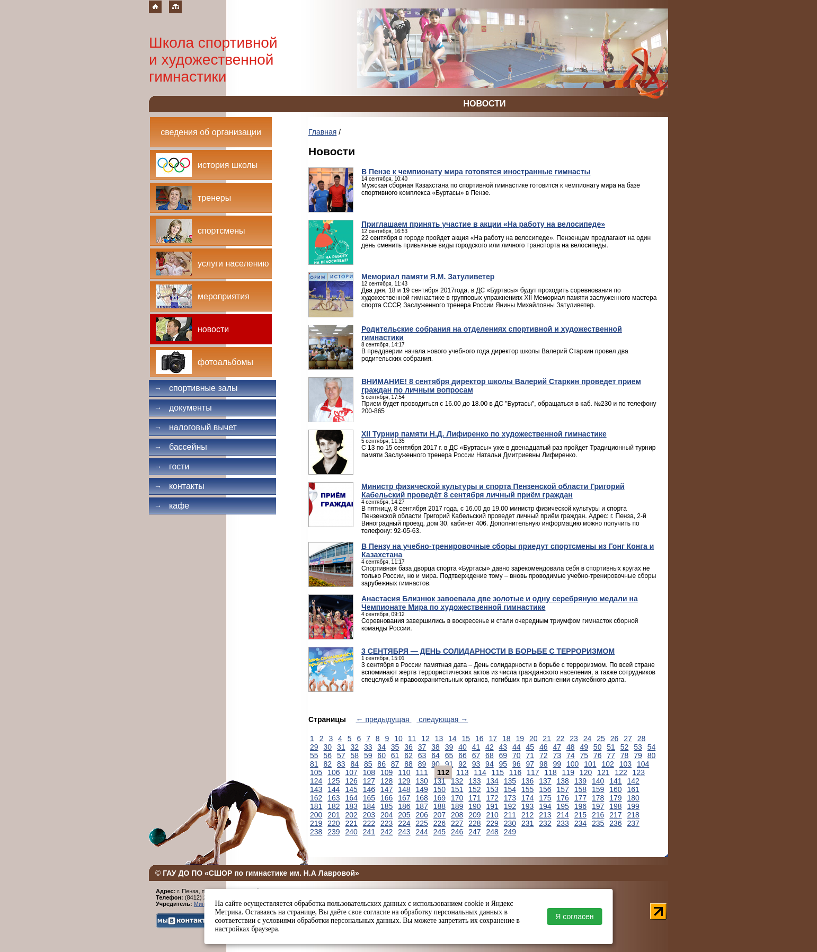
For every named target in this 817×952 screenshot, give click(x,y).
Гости (172, 466)
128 (386, 781)
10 (398, 738)
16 (479, 738)
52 (624, 747)
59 (368, 755)
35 (395, 747)
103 (625, 764)
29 (314, 747)
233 (563, 823)
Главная (322, 132)
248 (492, 832)
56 (327, 755)
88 (408, 764)
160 (615, 789)
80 (651, 755)
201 (333, 815)
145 (351, 789)
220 (333, 823)
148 (404, 789)
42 (489, 747)
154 (510, 789)
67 (476, 755)
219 (316, 823)
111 (422, 772)
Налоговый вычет (195, 427)
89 (422, 764)
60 (381, 755)
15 (466, 738)
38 (435, 747)
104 (643, 764)
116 (515, 772)
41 (476, 747)
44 (516, 747)
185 (386, 806)
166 (386, 798)
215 (580, 815)
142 (633, 781)
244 (422, 832)
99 (557, 764)
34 (381, 747)
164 (351, 798)
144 (333, 789)
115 (498, 772)
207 (439, 815)
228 (474, 823)
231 (527, 823)
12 (425, 738)
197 (598, 806)
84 (354, 764)
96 (516, 764)
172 (492, 798)
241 (369, 832)
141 (615, 781)
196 (580, 806)
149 (422, 789)
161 (633, 789)
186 (404, 806)
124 (316, 781)
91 (449, 764)
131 (439, 781)
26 (614, 738)
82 (327, 764)
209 (474, 815)
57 (341, 755)
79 (638, 755)
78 (624, 755)
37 (422, 747)
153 (492, 789)
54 (651, 747)
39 (449, 747)
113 (462, 772)
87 (395, 764)
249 (510, 832)
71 (530, 755)
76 (597, 755)
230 (510, 823)
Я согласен (574, 916)
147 (386, 789)
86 (381, 764)
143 (316, 789)
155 (527, 789)
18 (506, 738)
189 (457, 806)
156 (545, 789)
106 (333, 772)
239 (333, 832)
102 (607, 764)
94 (489, 764)
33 (368, 747)
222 (369, 823)
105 (316, 772)
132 (457, 781)
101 (590, 764)
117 (533, 772)
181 (316, 806)
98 (543, 764)
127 (369, 781)
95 (503, 764)
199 (633, 806)
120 (586, 772)
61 (395, 755)
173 (510, 798)
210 (492, 815)
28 (641, 738)
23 (574, 738)
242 (386, 832)
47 (557, 747)
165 (369, 798)
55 (314, 755)
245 (439, 832)
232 (545, 823)
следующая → (442, 719)
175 (545, 798)
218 (633, 815)
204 (386, 815)
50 (597, 747)
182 (333, 806)
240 (351, 832)
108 (369, 772)
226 (439, 823)
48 (570, 747)
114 (480, 772)
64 (435, 755)
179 (615, 798)
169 (439, 798)
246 (457, 832)
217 (615, 815)
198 (615, 806)
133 (474, 781)
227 (457, 823)
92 (462, 764)
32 (354, 747)
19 (520, 738)
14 (452, 738)
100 (572, 764)
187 (422, 806)
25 (601, 738)
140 (598, 781)
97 (530, 764)
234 (580, 823)
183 (351, 806)
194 (545, 806)
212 (527, 815)
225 (422, 823)
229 (492, 823)
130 (422, 781)
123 (639, 772)
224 (404, 823)
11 (412, 738)
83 (341, 764)
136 (527, 781)
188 (439, 806)
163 (333, 798)
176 (563, 798)
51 (611, 747)
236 (615, 823)
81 (314, 764)
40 (462, 747)
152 (474, 789)
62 (408, 755)
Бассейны (180, 446)
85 (368, 764)
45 (530, 747)
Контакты (179, 486)
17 (493, 738)
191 (492, 806)
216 (598, 815)
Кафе (171, 505)
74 (570, 755)
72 (543, 755)
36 (408, 747)
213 (545, 815)
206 (422, 815)
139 (580, 781)
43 (503, 747)
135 (510, 781)
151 (457, 789)
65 (449, 755)
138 (563, 781)
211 (510, 815)
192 (510, 806)
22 (560, 738)
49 (584, 747)
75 (584, 755)
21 (547, 738)
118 (550, 772)
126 (351, 781)
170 (457, 798)
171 (474, 798)
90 (435, 764)
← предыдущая (384, 719)
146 (369, 789)
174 (527, 798)
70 (516, 755)
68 (489, 755)
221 (351, 823)
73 (557, 755)
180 (633, 798)
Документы (183, 407)
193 (527, 806)
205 (404, 815)
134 (492, 781)
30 (327, 747)
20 (533, 738)
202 (351, 815)
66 (462, 755)
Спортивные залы (196, 388)
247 (474, 832)
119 (568, 772)
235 (598, 823)
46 (543, 747)
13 (439, 738)
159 (598, 789)
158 (580, 789)
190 (474, 806)
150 (439, 789)
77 (611, 755)
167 (404, 798)
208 (457, 815)
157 (563, 789)
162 (316, 798)
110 (404, 772)
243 (404, 832)
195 (563, 806)
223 (386, 823)
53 (638, 747)
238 (316, 832)
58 (354, 755)
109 (386, 772)
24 (587, 738)
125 (333, 781)
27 (628, 738)
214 (563, 815)
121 (603, 772)
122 (621, 772)
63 (422, 755)
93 (476, 764)
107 (351, 772)
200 (316, 815)
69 (503, 755)
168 (422, 798)
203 (369, 815)
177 (580, 798)
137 (545, 781)
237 (633, 823)
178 (598, 798)
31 (341, 747)
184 (369, 806)
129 (404, 781)
